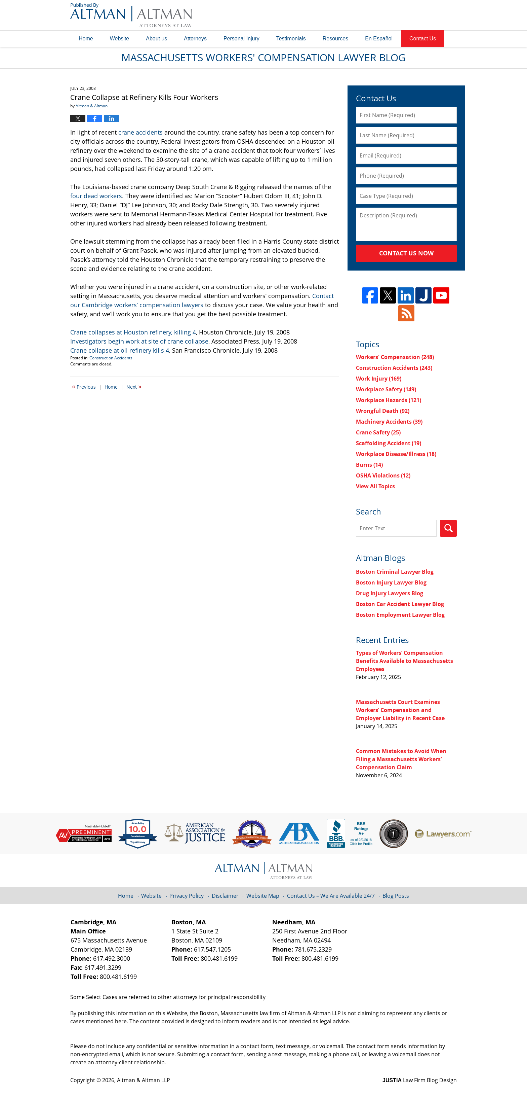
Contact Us (422, 38)
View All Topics (375, 486)
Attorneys (195, 38)
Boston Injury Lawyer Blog (391, 582)
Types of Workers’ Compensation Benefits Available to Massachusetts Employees (404, 661)
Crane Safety (378, 432)
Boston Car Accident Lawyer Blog (400, 604)
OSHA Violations (383, 475)
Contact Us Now (406, 253)
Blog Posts (395, 895)
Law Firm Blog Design (419, 1080)
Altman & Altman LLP (143, 1080)
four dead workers (96, 196)
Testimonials (291, 38)
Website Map (262, 895)
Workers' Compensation (395, 357)
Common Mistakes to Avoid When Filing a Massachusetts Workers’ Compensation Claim (401, 759)
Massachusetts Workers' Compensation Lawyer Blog (131, 15)
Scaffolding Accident (388, 443)
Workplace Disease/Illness (396, 454)
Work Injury (378, 378)
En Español (379, 38)
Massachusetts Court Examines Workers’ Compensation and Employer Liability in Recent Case (400, 710)
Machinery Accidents (389, 421)
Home (86, 38)
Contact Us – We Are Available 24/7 (331, 895)
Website (119, 38)
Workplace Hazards (388, 400)
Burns (369, 464)
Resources (335, 38)
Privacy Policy (186, 895)
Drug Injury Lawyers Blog (389, 593)
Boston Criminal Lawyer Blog (395, 571)
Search (448, 528)
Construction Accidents (110, 358)
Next (133, 386)
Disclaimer (225, 895)
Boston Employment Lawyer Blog (400, 614)
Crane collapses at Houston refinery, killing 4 (133, 332)
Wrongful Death (382, 411)
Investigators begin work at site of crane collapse (139, 341)
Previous (84, 386)
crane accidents (140, 132)
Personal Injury (241, 38)
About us (156, 38)
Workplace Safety (386, 389)
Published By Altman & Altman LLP (388, 15)
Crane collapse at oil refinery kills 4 (119, 350)
